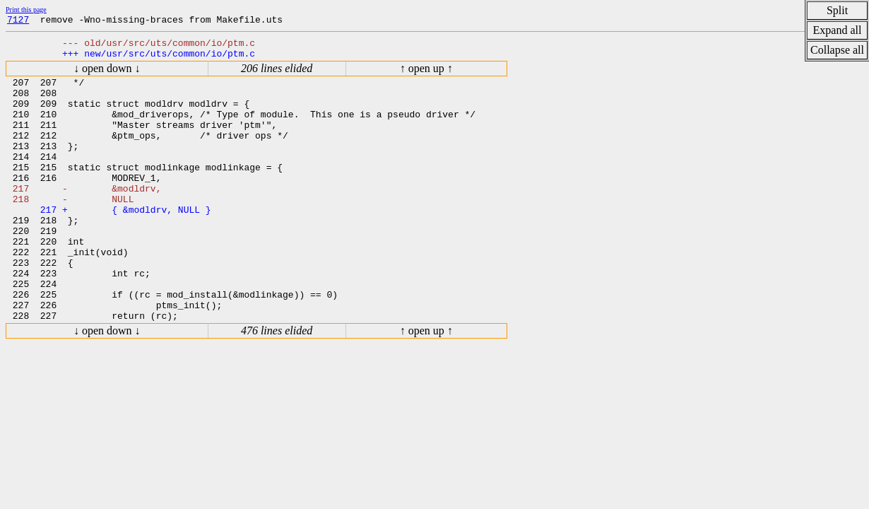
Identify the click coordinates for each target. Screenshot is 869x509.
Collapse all (837, 50)
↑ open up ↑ (426, 75)
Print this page (26, 9)
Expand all (837, 30)
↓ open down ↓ (107, 75)
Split (837, 10)
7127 (18, 21)
